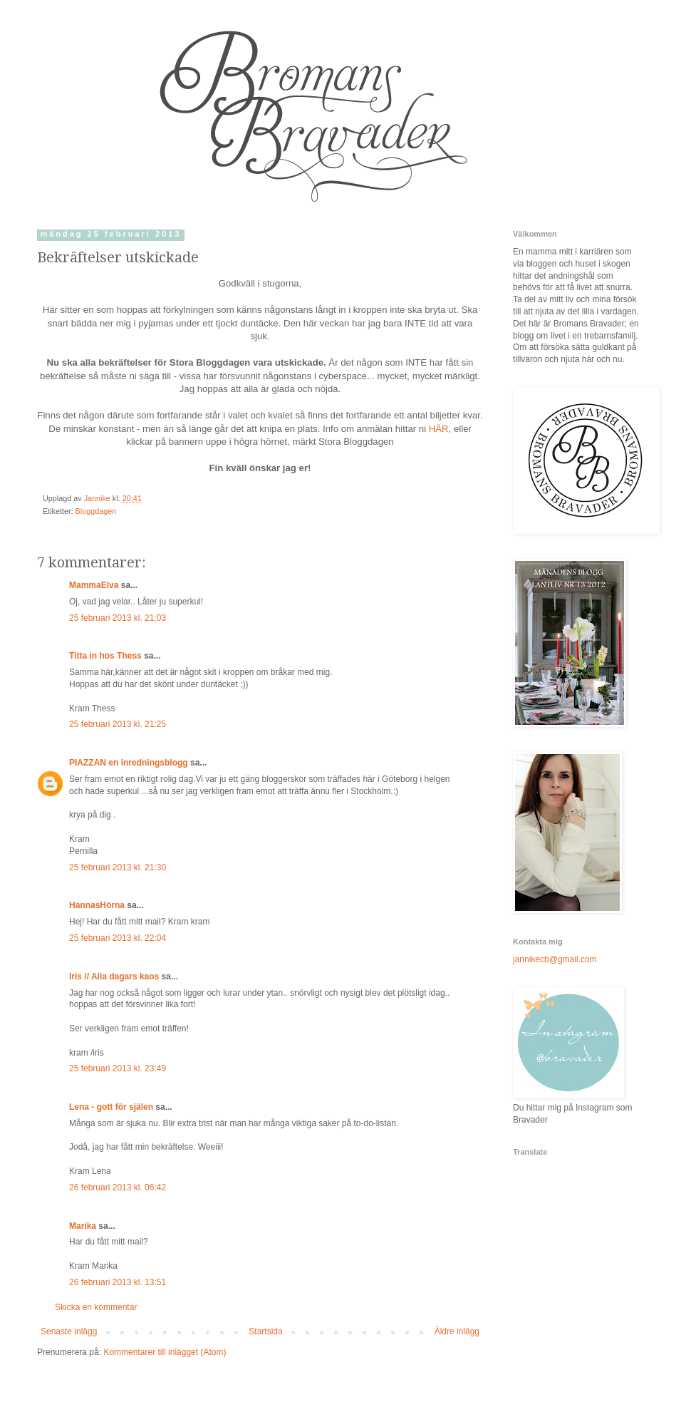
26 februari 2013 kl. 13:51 (117, 1282)
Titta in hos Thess (105, 656)
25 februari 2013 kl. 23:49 (117, 1068)
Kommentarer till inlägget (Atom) (164, 1352)
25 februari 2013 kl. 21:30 (117, 867)
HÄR (439, 428)
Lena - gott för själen (111, 1107)
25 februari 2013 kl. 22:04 (117, 938)
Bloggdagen (96, 511)
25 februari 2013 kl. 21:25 (117, 724)
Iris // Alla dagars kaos (114, 976)
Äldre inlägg (457, 1331)
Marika (82, 1226)
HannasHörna (97, 905)
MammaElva (93, 585)
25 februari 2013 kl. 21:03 (117, 618)
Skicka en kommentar (96, 1307)
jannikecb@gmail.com (555, 959)
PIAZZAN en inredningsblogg (128, 763)
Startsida (265, 1331)
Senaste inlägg (69, 1331)
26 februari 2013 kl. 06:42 (117, 1187)
